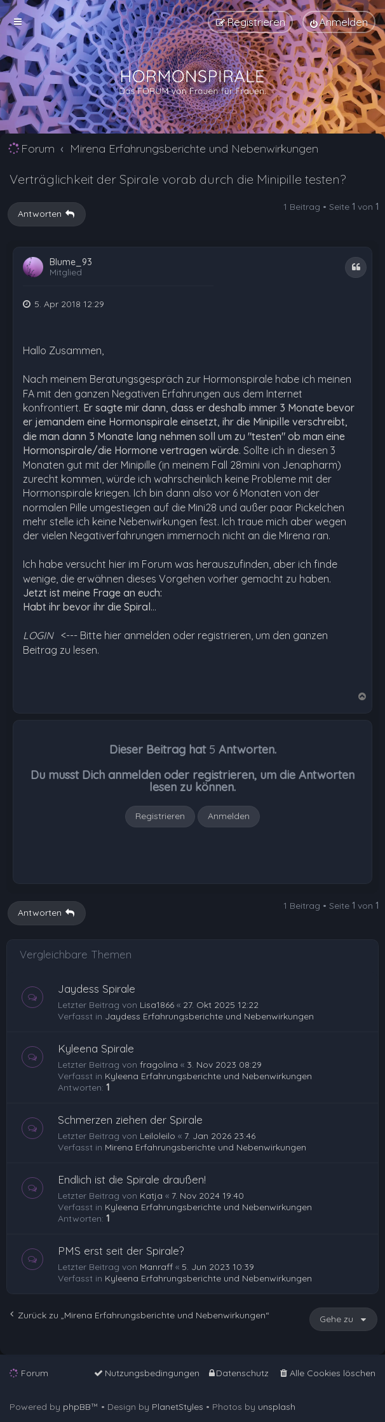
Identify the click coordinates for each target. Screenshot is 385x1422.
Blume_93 (71, 262)
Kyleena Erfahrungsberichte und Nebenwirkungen (208, 1076)
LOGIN (38, 635)
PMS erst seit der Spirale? (121, 1250)
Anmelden (229, 816)
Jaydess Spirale (96, 988)
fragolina (159, 1064)
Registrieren (160, 816)
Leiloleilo (157, 1136)
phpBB (77, 1406)
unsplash (276, 1406)
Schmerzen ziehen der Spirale (130, 1119)
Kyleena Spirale (96, 1048)
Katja (151, 1195)
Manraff (156, 1267)
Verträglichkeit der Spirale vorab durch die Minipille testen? (178, 179)
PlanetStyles (177, 1406)
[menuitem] (338, 22)
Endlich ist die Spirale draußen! (132, 1179)
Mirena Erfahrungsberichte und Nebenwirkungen (205, 1147)
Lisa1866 (157, 1005)
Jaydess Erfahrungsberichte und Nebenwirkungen (209, 1016)
